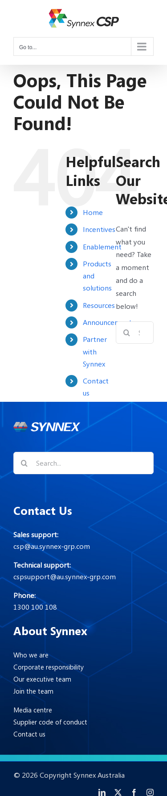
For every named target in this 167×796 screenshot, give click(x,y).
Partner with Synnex (95, 351)
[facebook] (134, 792)
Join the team (33, 690)
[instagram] (150, 792)
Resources (99, 305)
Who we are (31, 654)
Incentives (99, 229)
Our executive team (42, 678)
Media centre (32, 709)
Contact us (29, 733)
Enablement (102, 247)
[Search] (127, 332)
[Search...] (83, 463)
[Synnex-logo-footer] (46, 425)
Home (93, 212)
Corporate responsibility (48, 666)
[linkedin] (102, 792)
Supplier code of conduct (50, 721)
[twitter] (118, 792)
